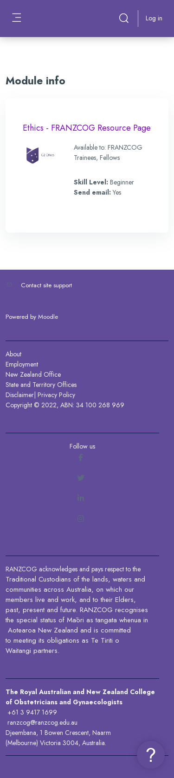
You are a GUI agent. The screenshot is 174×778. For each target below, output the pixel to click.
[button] (124, 18)
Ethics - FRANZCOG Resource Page (87, 128)
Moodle (48, 316)
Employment (22, 364)
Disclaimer (20, 394)
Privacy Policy (56, 394)
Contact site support (46, 285)
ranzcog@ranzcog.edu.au (42, 722)
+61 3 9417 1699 (32, 712)
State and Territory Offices (41, 384)
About (13, 354)
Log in (154, 18)
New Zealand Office (33, 374)
